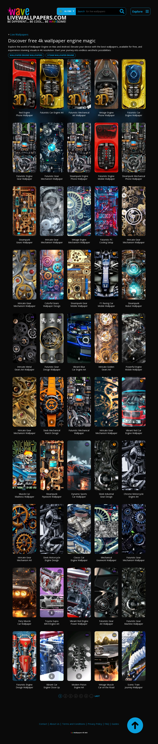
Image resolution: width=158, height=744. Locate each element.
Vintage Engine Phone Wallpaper (106, 114)
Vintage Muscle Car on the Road (106, 686)
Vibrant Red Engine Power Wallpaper (79, 622)
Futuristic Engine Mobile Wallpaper (106, 177)
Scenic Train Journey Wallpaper (134, 686)
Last (97, 696)
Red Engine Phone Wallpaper (24, 114)
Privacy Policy (95, 723)
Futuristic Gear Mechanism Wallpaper (52, 177)
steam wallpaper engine (60, 55)
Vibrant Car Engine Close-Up (52, 686)
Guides (115, 723)
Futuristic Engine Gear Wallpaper (24, 177)
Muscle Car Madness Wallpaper (24, 495)
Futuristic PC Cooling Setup (106, 241)
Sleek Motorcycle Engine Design (51, 559)
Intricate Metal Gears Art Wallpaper (24, 368)
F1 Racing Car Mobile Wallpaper (106, 304)
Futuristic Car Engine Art (52, 112)
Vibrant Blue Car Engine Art (79, 368)
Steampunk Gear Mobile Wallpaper (79, 304)
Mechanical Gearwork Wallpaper (106, 559)
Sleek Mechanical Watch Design (51, 432)
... (91, 696)
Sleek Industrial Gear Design (106, 495)
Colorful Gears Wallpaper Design (51, 304)
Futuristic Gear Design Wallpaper (51, 368)
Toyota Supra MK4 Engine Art (51, 622)
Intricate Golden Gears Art (106, 368)
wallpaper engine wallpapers (26, 55)
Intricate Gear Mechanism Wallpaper (52, 241)
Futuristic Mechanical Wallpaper (79, 432)
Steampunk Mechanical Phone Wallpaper (133, 177)
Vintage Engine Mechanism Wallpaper (79, 241)
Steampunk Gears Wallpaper (24, 241)
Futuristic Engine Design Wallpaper (24, 686)
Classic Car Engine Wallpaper (79, 559)
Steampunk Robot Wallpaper (133, 304)
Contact (43, 723)
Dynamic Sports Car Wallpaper (79, 495)
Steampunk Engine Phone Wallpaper (79, 177)
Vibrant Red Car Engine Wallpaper (133, 432)
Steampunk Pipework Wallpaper (51, 495)
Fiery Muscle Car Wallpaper (24, 622)
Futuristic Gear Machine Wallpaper (133, 622)
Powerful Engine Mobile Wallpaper (133, 368)
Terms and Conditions (73, 723)
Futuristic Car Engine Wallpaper (133, 114)
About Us (54, 723)
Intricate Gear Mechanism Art (24, 559)
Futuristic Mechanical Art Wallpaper (79, 114)
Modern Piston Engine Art (79, 686)
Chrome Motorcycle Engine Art (134, 495)
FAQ (107, 723)
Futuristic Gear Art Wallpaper (106, 622)
